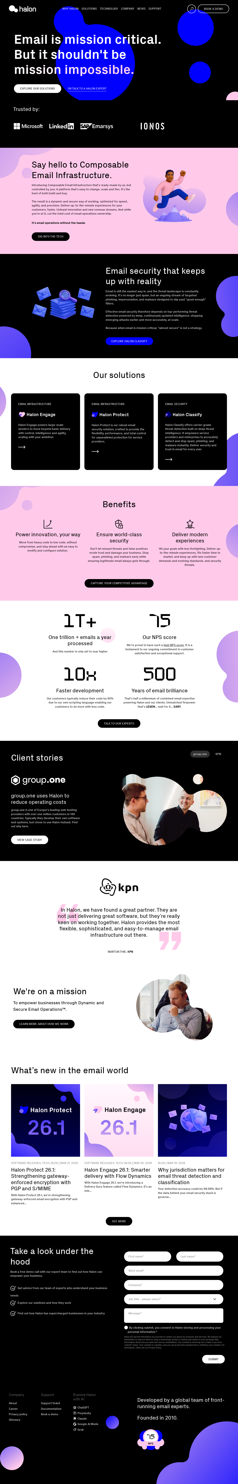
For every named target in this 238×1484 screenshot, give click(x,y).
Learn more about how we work (43, 1024)
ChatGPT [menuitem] (81, 1407)
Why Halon (70, 8)
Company (127, 8)
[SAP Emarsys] (96, 126)
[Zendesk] (126, 126)
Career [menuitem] (13, 1408)
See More (119, 1221)
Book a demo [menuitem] (49, 1414)
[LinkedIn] (61, 126)
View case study (29, 840)
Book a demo (213, 9)
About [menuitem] (13, 1403)
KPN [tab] (218, 754)
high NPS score (174, 645)
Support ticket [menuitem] (50, 1403)
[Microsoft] (28, 126)
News (141, 8)
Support (155, 8)
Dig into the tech (50, 236)
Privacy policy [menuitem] (18, 1414)
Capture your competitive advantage (119, 583)
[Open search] (191, 9)
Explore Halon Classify (129, 341)
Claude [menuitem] (80, 1418)
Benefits (119, 504)
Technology (109, 8)
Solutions (89, 8)
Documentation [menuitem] (51, 1408)
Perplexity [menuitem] (82, 1413)
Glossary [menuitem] (14, 1419)
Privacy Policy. (155, 1348)
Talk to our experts (119, 723)
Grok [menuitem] (78, 1429)
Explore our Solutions (37, 88)
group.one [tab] (200, 754)
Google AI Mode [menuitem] (85, 1424)
